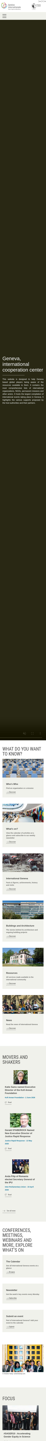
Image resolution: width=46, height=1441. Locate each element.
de (45, 1)
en (40, 1)
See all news (11, 1211)
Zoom (39, 1368)
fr (42, 1)
